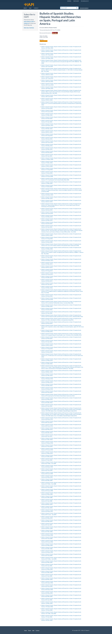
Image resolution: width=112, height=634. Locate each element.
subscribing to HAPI (29, 21)
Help (30, 8)
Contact (36, 8)
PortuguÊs (76, 0)
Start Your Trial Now (29, 27)
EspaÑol (69, 0)
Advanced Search (84, 8)
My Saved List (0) (84, 0)
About (25, 8)
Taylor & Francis (43, 41)
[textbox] (68, 8)
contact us (26, 23)
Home (25, 630)
